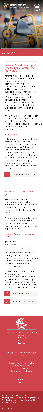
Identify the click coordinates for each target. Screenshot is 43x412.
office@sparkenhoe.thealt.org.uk (21, 352)
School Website (7, 409)
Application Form (21, 293)
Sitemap (21, 379)
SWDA (17, 409)
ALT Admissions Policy (23, 301)
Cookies (21, 382)
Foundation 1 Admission (24, 175)
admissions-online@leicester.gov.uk (16, 246)
